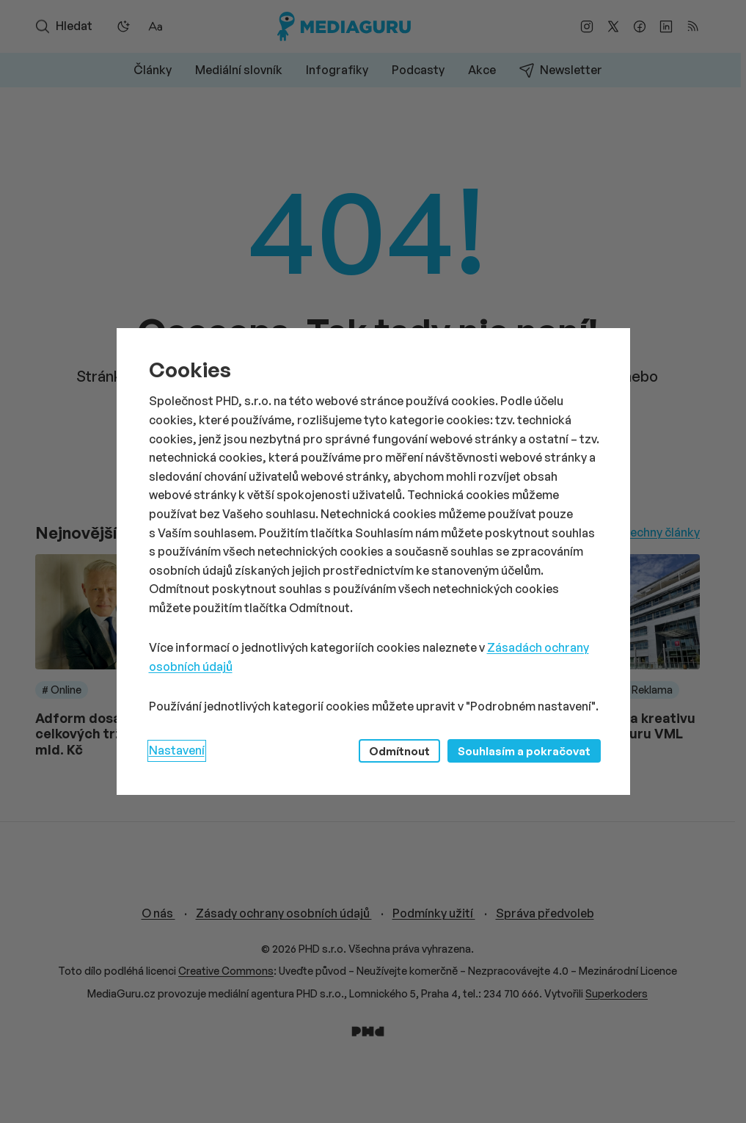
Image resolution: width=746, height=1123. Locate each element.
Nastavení (177, 750)
